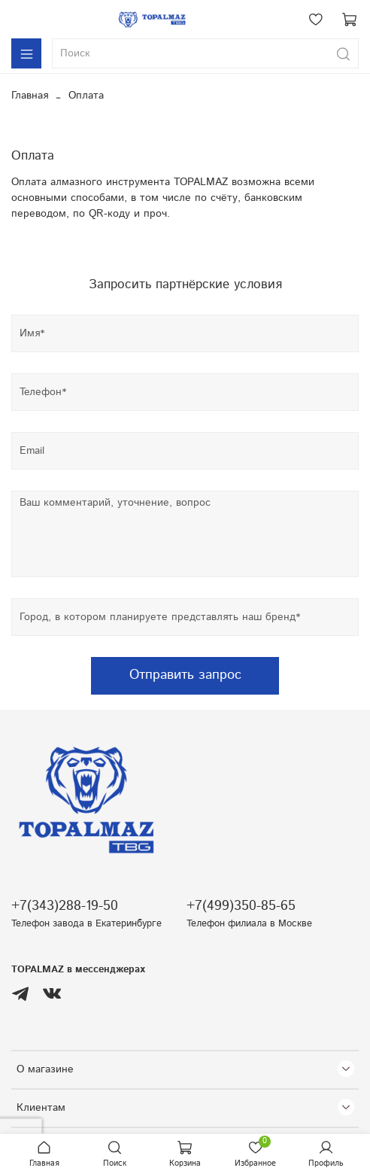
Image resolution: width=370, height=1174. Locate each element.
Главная (29, 95)
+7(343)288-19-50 (64, 906)
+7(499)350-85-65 (241, 906)
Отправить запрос (185, 675)
